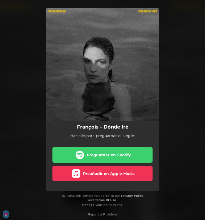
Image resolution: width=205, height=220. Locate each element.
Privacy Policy (132, 196)
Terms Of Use (105, 200)
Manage (88, 205)
